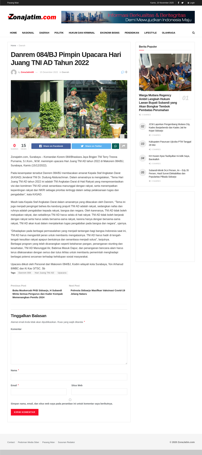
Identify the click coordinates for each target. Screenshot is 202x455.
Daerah (44, 32)
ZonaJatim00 (27, 72)
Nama (15, 375)
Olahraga (168, 32)
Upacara (62, 273)
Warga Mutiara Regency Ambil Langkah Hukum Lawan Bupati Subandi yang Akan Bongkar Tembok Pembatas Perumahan (158, 103)
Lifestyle (150, 32)
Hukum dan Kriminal (82, 32)
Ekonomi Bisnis (109, 32)
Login (191, 3)
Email (15, 390)
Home (13, 32)
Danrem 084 (25, 273)
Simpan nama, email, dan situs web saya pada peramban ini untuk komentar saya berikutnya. (62, 409)
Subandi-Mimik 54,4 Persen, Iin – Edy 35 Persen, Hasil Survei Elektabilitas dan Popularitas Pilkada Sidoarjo (169, 173)
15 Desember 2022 (49, 72)
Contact (11, 447)
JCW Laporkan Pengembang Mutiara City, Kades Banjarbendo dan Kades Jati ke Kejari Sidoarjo (169, 127)
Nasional (28, 32)
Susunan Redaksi (66, 447)
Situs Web (77, 390)
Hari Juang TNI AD (44, 273)
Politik (59, 32)
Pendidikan (132, 32)
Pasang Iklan (13, 3)
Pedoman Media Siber (28, 447)
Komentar (16, 334)
